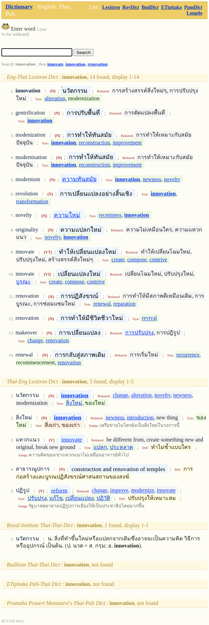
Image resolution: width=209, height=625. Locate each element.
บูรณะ (23, 281)
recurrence (187, 355)
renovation (98, 64)
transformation (32, 201)
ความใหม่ (67, 215)
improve (119, 490)
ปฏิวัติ (103, 498)
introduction (140, 417)
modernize (142, 490)
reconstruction (94, 142)
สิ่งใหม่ (74, 403)
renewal (102, 304)
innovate (55, 64)
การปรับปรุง (139, 332)
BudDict (150, 7)
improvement (127, 142)
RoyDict (130, 7)
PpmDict (193, 7)
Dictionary (19, 6)
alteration (55, 98)
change (35, 340)
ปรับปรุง (37, 498)
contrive (158, 259)
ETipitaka (171, 7)
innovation (75, 64)
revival (149, 318)
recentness (110, 215)
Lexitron (111, 7)
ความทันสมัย (79, 179)
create (117, 259)
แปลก (100, 447)
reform (59, 490)
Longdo (194, 13)
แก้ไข (56, 498)
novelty (172, 179)
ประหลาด (121, 447)
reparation (125, 304)
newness (152, 179)
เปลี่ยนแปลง (79, 498)
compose (137, 259)
